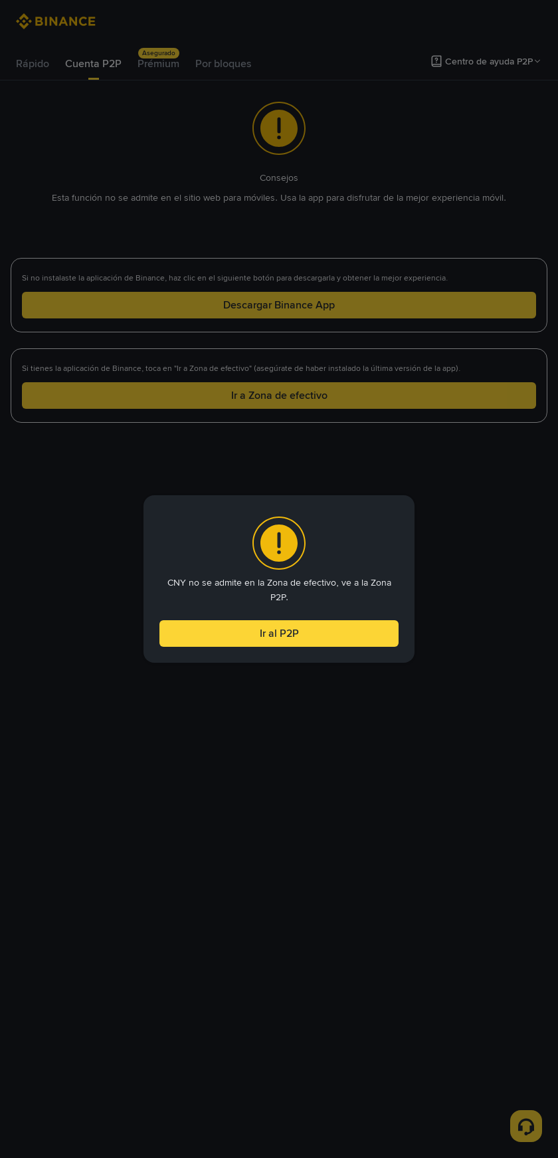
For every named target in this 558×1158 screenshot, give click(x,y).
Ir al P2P (279, 635)
